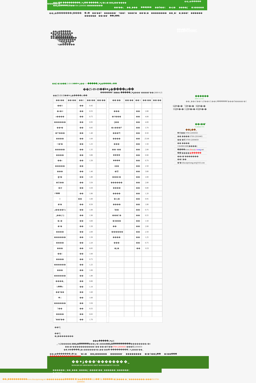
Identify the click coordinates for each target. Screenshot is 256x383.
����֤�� (146, 7)
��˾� (172, 13)
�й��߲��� (170, 354)
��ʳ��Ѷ (97, 13)
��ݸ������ (98, 354)
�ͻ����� (197, 7)
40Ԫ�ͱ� (201, 109)
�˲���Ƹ (183, 13)
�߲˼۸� (87, 13)
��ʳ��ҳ (118, 7)
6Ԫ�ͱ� (178, 106)
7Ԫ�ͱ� (189, 106)
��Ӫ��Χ (160, 7)
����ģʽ (183, 7)
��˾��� (132, 7)
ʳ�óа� (83, 354)
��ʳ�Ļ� (144, 13)
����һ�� (95, 370)
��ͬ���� (196, 13)
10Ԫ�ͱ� (178, 109)
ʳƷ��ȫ (122, 13)
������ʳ (110, 13)
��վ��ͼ (119, 376)
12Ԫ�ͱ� (189, 109)
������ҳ (59, 370)
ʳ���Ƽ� (132, 13)
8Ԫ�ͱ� (201, 106)
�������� (159, 13)
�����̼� (123, 370)
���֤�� (107, 376)
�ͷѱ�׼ (172, 7)
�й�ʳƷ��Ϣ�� (153, 354)
